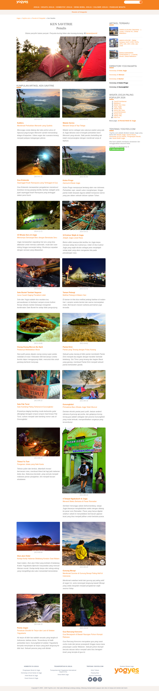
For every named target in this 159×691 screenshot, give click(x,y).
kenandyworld (91, 33)
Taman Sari (118, 108)
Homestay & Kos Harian (117, 136)
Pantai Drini (118, 114)
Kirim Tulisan (95, 670)
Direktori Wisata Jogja (127, 666)
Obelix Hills (118, 115)
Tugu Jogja (118, 107)
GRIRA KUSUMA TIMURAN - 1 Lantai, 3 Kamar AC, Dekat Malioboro (130, 31)
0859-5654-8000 (117, 149)
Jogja (37, 7)
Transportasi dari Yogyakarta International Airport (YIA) (63, 671)
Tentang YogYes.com (95, 666)
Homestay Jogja (64, 7)
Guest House (131, 135)
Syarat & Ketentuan (95, 675)
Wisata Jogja (47, 7)
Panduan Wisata (118, 7)
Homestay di (118, 70)
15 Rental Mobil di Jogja (127, 121)
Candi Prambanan (120, 101)
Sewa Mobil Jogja (83, 7)
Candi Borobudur (120, 112)
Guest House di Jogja (31, 678)
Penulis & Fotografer (79, 12)
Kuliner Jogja (101, 7)
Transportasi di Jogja (63, 666)
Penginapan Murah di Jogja (31, 670)
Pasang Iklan (95, 673)
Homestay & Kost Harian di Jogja (31, 673)
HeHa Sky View (119, 110)
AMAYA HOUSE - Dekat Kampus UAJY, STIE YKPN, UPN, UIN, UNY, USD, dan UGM (129, 43)
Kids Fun (117, 117)
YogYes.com (26, 18)
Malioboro (117, 103)
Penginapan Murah (134, 136)
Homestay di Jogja (31, 666)
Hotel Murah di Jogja (31, 675)
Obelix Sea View (119, 105)
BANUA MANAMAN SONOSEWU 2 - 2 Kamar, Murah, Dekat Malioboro (128, 54)
